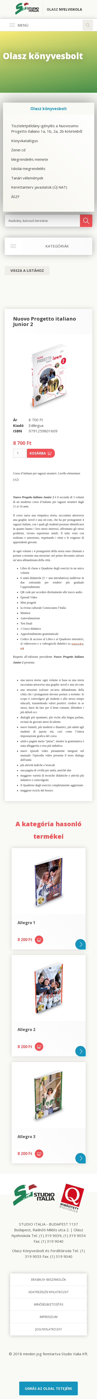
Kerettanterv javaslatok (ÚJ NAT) (39, 187)
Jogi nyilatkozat (48, 1329)
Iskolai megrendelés (28, 168)
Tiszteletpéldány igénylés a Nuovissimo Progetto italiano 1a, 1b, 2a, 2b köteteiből (46, 128)
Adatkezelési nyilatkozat (48, 1292)
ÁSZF (15, 196)
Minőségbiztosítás (48, 1304)
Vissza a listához (27, 270)
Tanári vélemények (27, 177)
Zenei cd (18, 149)
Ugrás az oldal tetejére (48, 1388)
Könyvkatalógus (24, 140)
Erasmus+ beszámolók (48, 1279)
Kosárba (41, 453)
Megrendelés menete (29, 159)
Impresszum (49, 1317)
